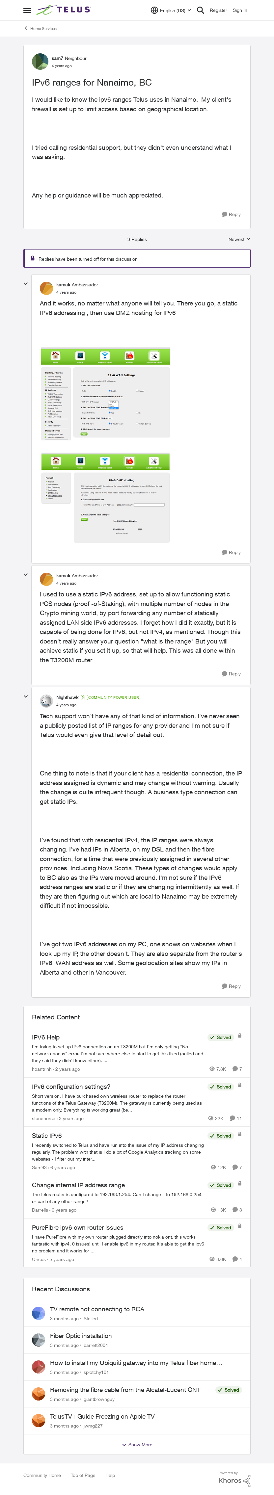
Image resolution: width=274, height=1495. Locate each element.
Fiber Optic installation (81, 1335)
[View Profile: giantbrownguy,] (38, 1394)
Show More (137, 1445)
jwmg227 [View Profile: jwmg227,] (93, 1426)
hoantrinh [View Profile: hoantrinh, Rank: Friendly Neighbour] (42, 1069)
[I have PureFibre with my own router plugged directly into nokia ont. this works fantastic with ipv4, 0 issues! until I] (118, 1243)
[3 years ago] (70, 1118)
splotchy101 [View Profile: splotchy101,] (96, 1372)
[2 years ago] (66, 1068)
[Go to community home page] (64, 10)
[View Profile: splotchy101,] (38, 1367)
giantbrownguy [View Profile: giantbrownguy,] (99, 1399)
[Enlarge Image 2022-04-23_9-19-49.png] (106, 393)
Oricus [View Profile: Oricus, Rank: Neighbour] (39, 1259)
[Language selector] (171, 10)
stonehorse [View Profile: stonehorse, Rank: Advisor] (43, 1118)
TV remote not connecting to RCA (97, 1309)
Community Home (42, 1475)
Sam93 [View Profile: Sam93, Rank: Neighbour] (39, 1167)
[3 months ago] (64, 1318)
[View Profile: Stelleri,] (38, 1313)
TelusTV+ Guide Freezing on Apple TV (102, 1416)
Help (110, 1475)
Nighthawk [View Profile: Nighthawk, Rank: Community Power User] (67, 697)
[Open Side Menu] (27, 10)
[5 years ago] (60, 1259)
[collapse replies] (26, 284)
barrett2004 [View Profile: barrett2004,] (96, 1345)
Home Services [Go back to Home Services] (40, 28)
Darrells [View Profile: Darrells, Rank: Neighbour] (40, 1210)
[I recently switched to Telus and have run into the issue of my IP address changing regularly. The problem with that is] (118, 1151)
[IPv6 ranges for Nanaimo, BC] (66, 292)
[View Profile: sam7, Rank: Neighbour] (40, 61)
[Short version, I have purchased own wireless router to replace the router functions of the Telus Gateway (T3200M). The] (118, 1102)
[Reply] (231, 214)
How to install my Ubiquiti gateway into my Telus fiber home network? (133, 1363)
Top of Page (83, 1475)
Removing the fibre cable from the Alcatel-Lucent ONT (125, 1389)
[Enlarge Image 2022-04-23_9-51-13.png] (106, 496)
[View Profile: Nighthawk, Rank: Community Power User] (46, 701)
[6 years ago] (61, 1167)
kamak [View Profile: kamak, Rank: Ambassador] (63, 284)
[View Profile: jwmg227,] (38, 1420)
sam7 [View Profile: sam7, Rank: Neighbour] (57, 58)
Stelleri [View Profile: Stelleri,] (91, 1318)
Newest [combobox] (240, 239)
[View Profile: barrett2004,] (38, 1340)
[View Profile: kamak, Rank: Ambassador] (46, 288)
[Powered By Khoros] (235, 1479)
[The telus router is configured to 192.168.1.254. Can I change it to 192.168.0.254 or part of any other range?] (118, 1198)
